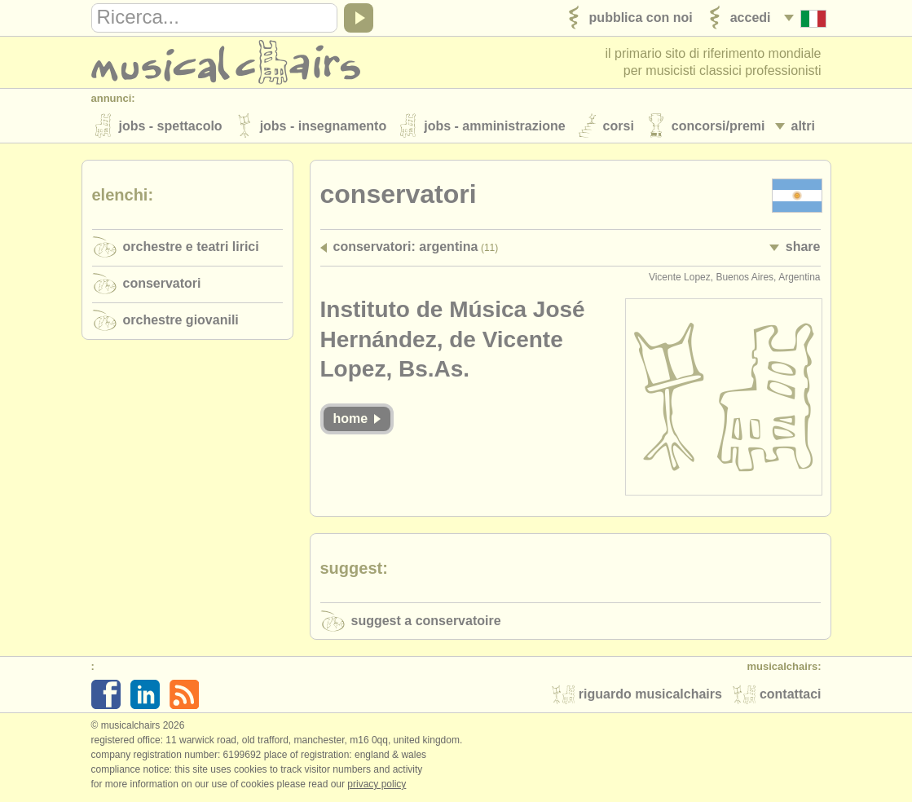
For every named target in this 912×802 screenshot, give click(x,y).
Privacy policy (376, 785)
